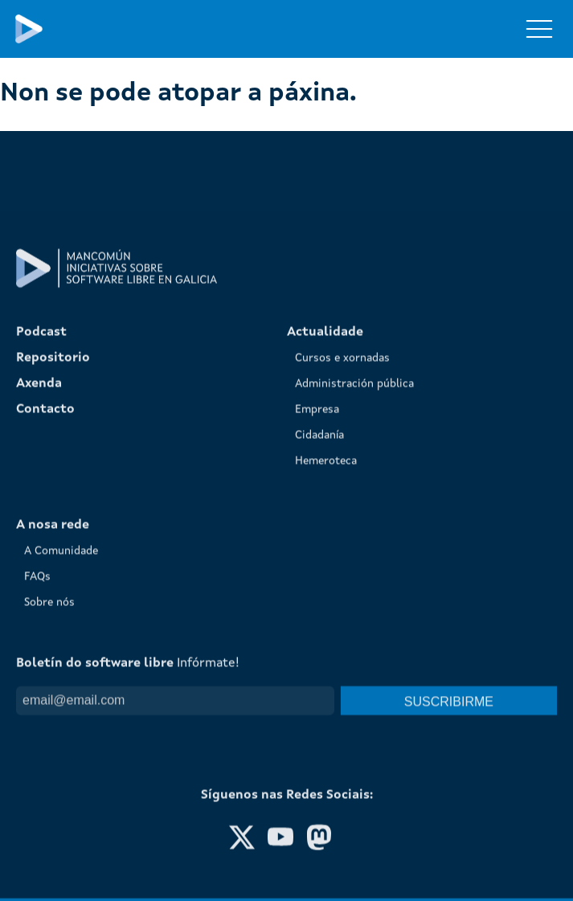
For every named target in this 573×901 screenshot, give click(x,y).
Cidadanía (319, 618)
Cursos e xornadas (342, 541)
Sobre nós (49, 785)
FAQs (37, 759)
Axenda (39, 566)
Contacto (45, 592)
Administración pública (354, 566)
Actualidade (325, 515)
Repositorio (53, 540)
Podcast (41, 515)
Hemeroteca (326, 643)
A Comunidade (61, 733)
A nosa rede (52, 708)
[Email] (175, 883)
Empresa (317, 592)
